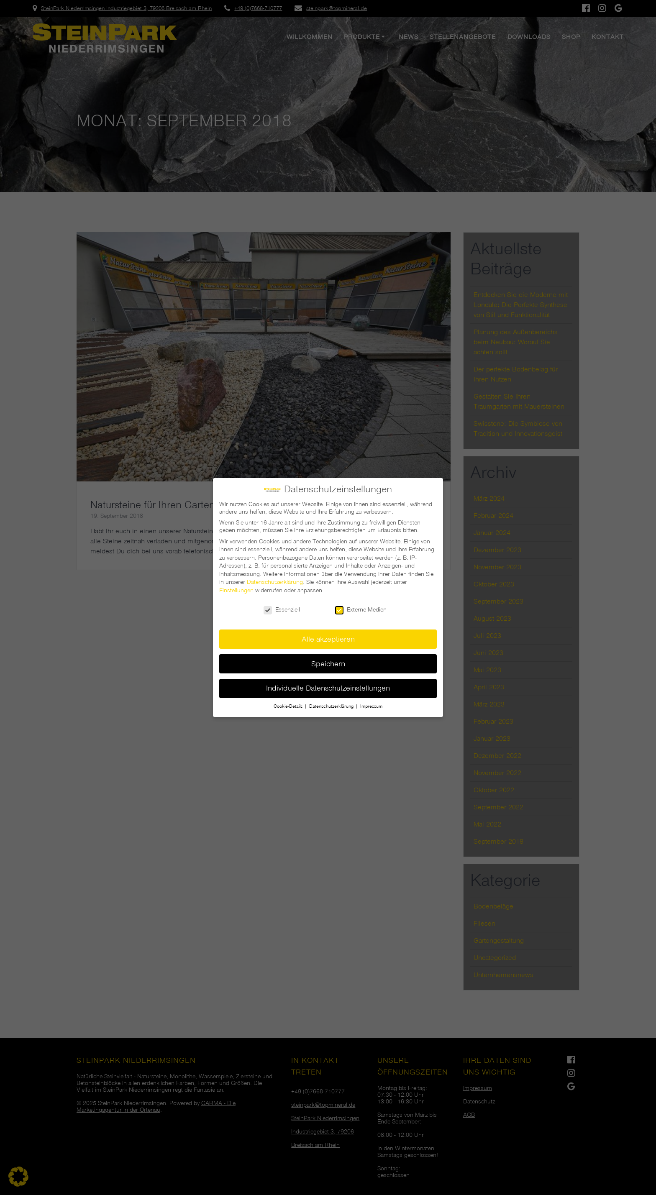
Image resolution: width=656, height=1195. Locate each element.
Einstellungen (236, 586)
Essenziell (282, 605)
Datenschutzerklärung (275, 577)
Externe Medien (361, 605)
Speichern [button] (328, 659)
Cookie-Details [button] (289, 702)
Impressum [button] (371, 702)
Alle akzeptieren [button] (328, 634)
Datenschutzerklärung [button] (332, 702)
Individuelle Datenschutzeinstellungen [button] (328, 683)
